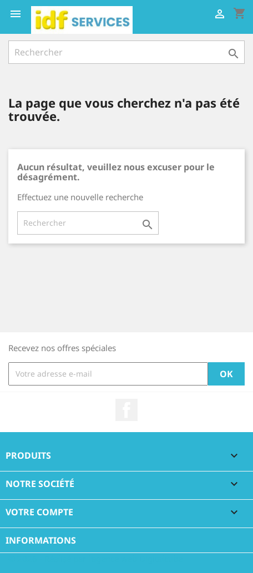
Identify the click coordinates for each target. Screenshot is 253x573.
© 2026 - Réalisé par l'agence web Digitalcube (95, 558)
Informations (41, 540)
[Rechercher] (126, 52)
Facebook (126, 410)
